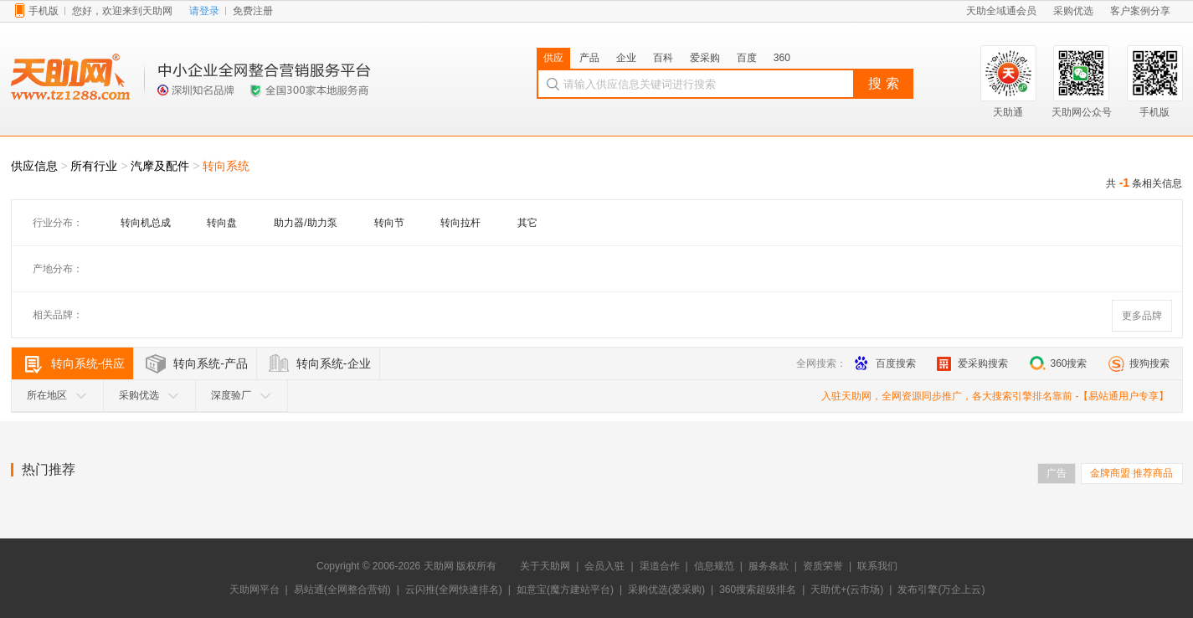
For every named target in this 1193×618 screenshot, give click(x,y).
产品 (589, 58)
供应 (553, 58)
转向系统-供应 (88, 363)
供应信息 (34, 166)
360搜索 (1058, 363)
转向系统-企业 (333, 363)
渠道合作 (660, 566)
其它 (527, 223)
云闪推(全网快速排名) (453, 589)
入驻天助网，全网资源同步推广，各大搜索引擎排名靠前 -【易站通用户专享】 (995, 396)
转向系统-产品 (210, 363)
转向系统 (226, 166)
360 (782, 58)
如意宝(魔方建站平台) (565, 589)
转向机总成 (146, 223)
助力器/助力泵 (305, 223)
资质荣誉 (823, 566)
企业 (626, 58)
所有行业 (93, 166)
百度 (747, 58)
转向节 (389, 223)
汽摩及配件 (160, 166)
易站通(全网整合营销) (342, 589)
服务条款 (768, 566)
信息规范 (714, 566)
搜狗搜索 (1139, 363)
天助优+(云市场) (846, 589)
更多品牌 (1142, 316)
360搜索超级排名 (757, 589)
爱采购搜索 (972, 363)
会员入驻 (604, 566)
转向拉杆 (460, 223)
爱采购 (705, 58)
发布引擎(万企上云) (941, 589)
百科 (663, 58)
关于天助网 (545, 566)
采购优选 (149, 395)
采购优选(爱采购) (666, 589)
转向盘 (222, 223)
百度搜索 (885, 363)
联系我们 (877, 566)
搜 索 (883, 83)
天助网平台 (254, 589)
